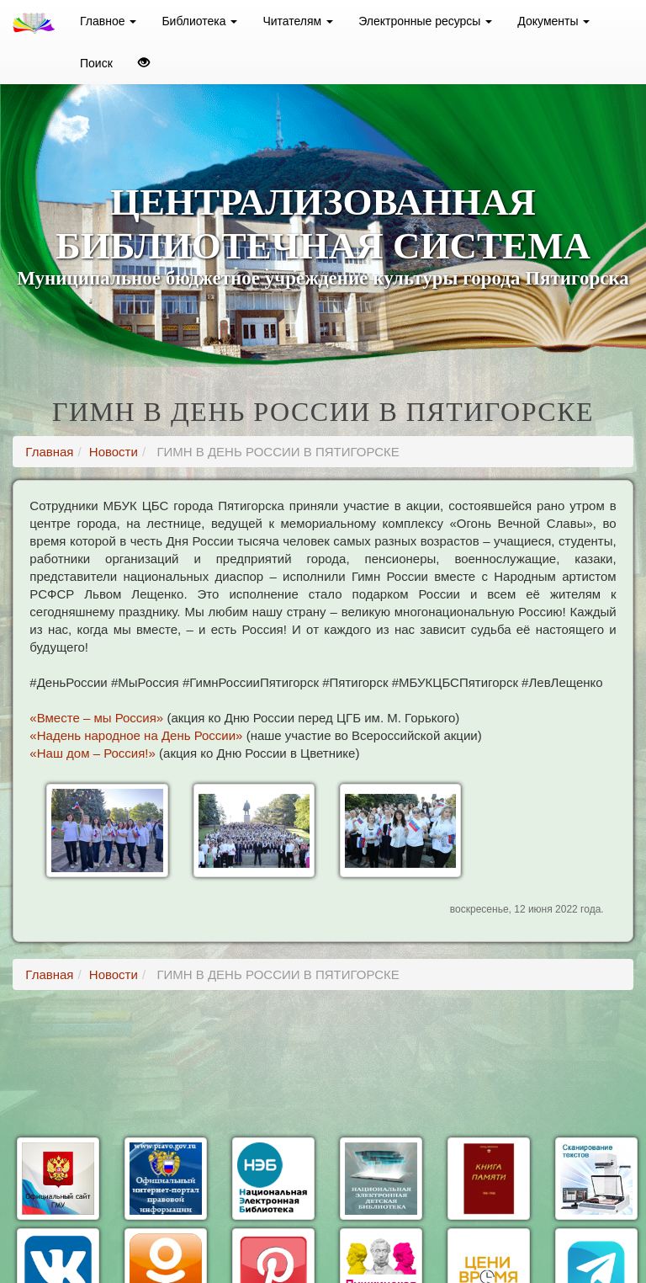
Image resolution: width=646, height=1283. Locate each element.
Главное (108, 21)
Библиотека (199, 21)
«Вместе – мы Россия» (96, 718)
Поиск (96, 63)
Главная (49, 452)
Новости (113, 452)
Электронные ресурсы (425, 21)
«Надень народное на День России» (135, 735)
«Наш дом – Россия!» (92, 753)
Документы (553, 21)
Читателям (297, 21)
